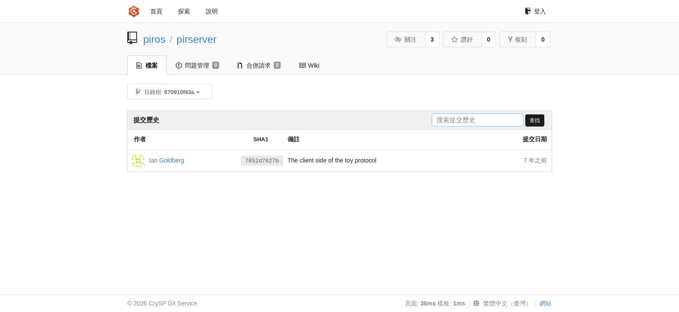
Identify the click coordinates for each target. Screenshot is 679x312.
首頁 (156, 11)
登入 (535, 11)
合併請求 (259, 65)
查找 (535, 120)
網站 (546, 303)
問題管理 (197, 65)
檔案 (147, 65)
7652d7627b (262, 161)
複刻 (517, 39)
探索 (184, 11)
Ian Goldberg (166, 159)
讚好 (462, 39)
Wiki (309, 65)
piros (154, 39)
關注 (405, 39)
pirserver (197, 39)
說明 (212, 11)
